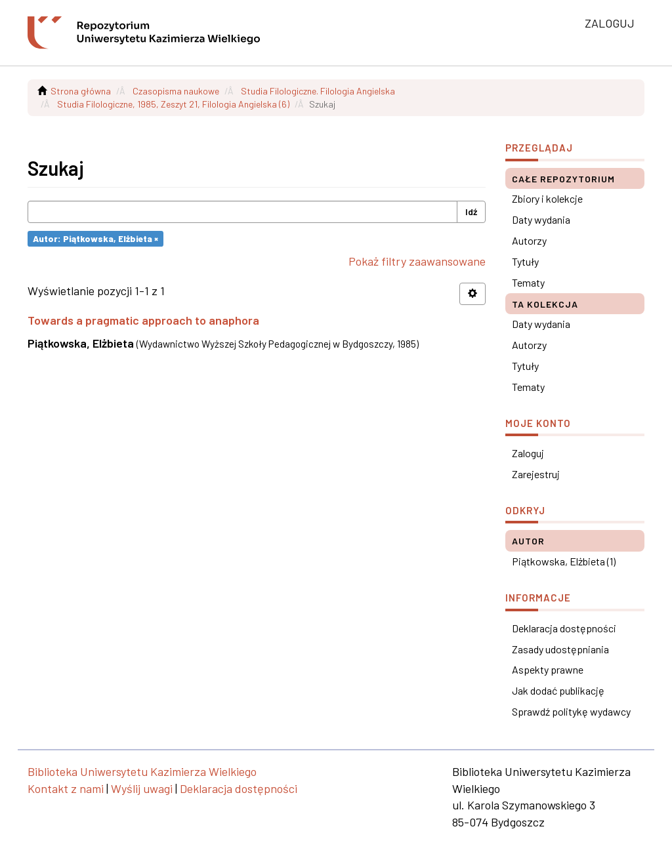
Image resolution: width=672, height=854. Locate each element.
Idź (471, 211)
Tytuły (525, 261)
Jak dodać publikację (558, 690)
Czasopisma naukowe (176, 90)
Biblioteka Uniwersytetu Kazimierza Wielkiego (142, 771)
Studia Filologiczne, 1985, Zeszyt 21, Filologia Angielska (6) (173, 104)
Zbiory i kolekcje (547, 198)
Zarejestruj (536, 474)
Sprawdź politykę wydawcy (571, 711)
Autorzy (529, 240)
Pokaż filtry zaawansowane (417, 261)
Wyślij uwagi (142, 788)
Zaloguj (528, 453)
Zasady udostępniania (560, 649)
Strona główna (81, 90)
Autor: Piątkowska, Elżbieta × (95, 238)
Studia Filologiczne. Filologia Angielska (318, 90)
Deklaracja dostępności (564, 628)
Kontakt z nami (66, 788)
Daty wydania (541, 219)
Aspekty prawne (547, 669)
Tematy (528, 282)
